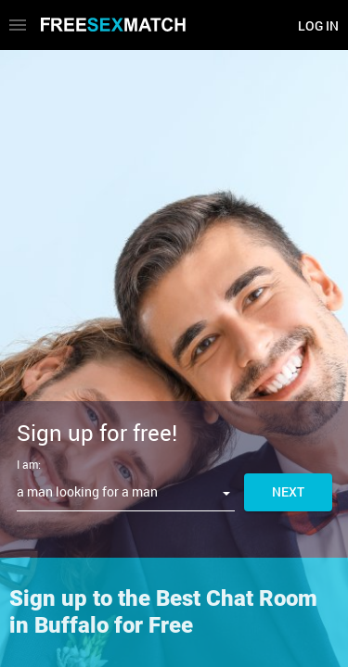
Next (288, 491)
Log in (318, 25)
